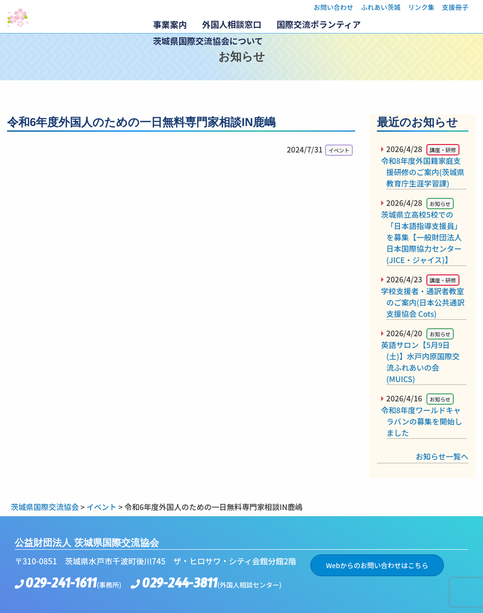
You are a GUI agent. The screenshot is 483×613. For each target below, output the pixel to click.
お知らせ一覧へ (442, 456)
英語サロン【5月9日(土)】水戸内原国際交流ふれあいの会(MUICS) (422, 361)
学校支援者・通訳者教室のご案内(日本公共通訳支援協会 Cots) (425, 302)
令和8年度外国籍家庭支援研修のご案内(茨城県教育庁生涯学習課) (425, 172)
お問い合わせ (333, 7)
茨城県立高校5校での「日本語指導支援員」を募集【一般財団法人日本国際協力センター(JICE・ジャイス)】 (424, 237)
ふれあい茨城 (380, 7)
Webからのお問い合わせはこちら (377, 565)
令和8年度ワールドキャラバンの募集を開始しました (424, 421)
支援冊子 (455, 7)
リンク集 (421, 7)
